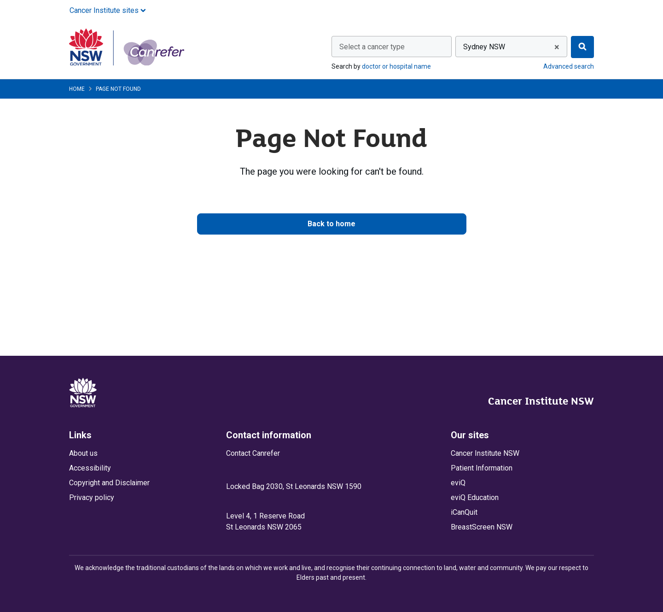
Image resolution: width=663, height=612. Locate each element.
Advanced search (568, 66)
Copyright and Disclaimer (109, 482)
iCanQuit (464, 512)
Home (77, 89)
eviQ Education (475, 497)
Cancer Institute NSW (541, 400)
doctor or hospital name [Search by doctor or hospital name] (396, 66)
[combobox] (392, 46)
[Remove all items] (555, 47)
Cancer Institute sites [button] (107, 10)
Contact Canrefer (253, 453)
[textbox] (391, 47)
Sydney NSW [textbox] (484, 46)
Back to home (331, 223)
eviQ (458, 482)
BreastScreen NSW (481, 527)
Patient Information (481, 468)
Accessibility (90, 468)
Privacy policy (91, 497)
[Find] (582, 47)
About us (83, 453)
